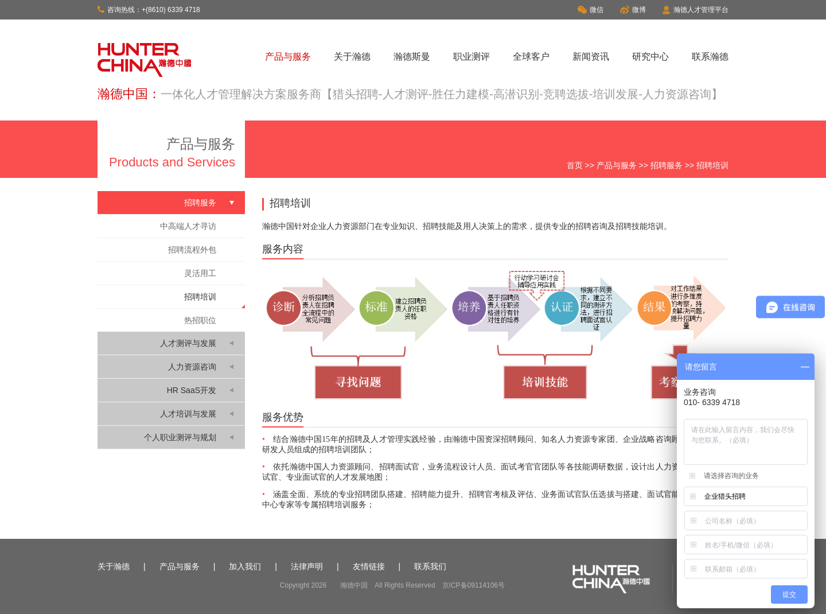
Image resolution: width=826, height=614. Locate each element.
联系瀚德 (710, 56)
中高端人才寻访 (188, 226)
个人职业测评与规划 (180, 437)
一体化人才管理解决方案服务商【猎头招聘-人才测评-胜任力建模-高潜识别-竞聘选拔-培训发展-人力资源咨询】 (442, 94)
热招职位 (200, 320)
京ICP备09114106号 (473, 585)
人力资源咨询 (192, 366)
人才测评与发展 (188, 343)
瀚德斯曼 (411, 56)
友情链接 (369, 566)
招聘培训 (200, 296)
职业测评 (471, 56)
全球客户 (531, 56)
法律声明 (307, 566)
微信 (590, 10)
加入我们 (245, 566)
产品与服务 (288, 56)
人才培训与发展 (188, 413)
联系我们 (430, 566)
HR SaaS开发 (191, 390)
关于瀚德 (352, 56)
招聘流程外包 (192, 249)
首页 (575, 165)
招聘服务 (666, 165)
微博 (633, 10)
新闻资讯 (590, 56)
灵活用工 (200, 273)
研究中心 (650, 56)
